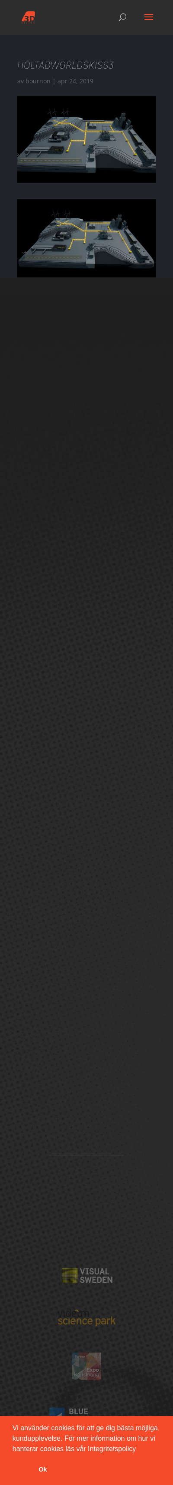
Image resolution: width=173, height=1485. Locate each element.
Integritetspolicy (112, 1448)
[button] (139, 1449)
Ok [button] (42, 1469)
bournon (38, 81)
